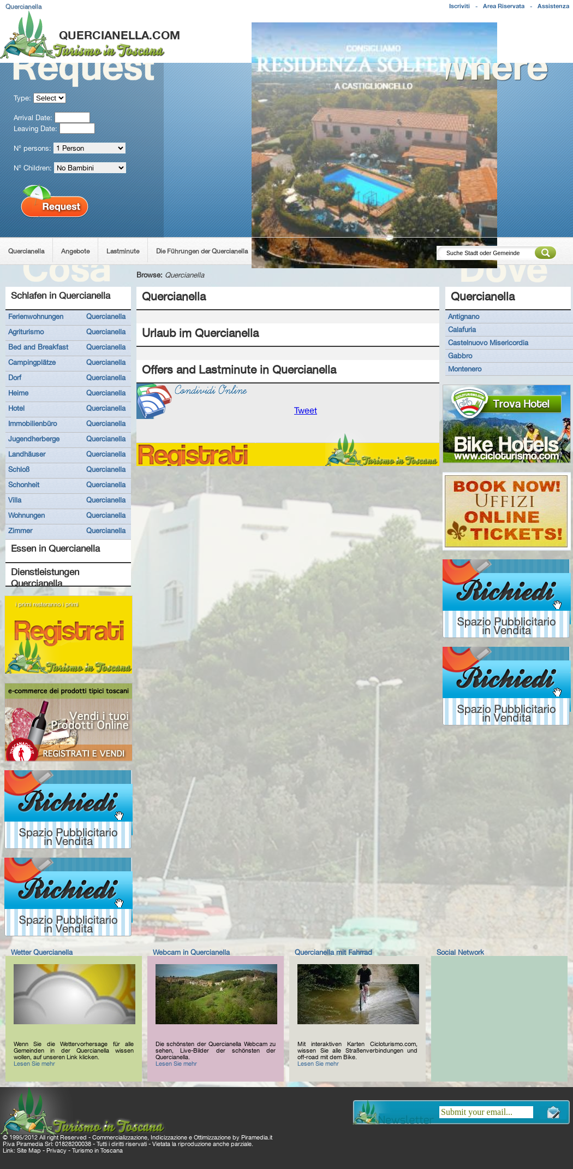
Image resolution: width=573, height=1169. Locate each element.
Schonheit (23, 484)
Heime (18, 392)
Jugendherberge (33, 438)
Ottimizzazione (212, 1137)
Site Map (29, 1150)
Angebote (75, 251)
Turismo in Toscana (97, 1150)
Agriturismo (26, 331)
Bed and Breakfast (38, 347)
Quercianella (26, 251)
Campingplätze (32, 362)
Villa (14, 499)
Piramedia (254, 1137)
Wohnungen (26, 515)
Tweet (305, 410)
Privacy (56, 1150)
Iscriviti (459, 6)
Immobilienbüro (32, 423)
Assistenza (553, 6)
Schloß (18, 469)
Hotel (16, 408)
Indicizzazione (169, 1137)
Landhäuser (26, 454)
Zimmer (20, 530)
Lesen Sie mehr (34, 1063)
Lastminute (122, 251)
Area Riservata (503, 6)
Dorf (14, 377)
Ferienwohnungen (35, 316)
